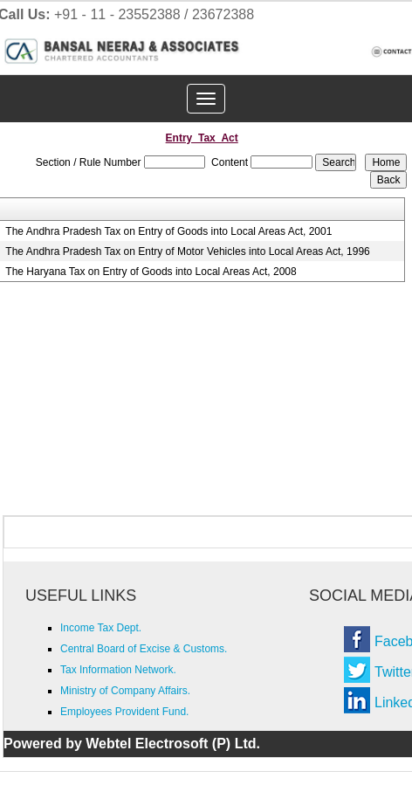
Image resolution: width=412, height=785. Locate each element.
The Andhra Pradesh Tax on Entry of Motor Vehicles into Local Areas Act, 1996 (187, 251)
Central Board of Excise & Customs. (143, 649)
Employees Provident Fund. (124, 712)
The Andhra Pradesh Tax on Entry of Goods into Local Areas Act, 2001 (168, 231)
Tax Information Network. (118, 670)
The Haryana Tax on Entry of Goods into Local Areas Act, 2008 (150, 271)
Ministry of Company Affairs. (125, 691)
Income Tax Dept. (100, 628)
